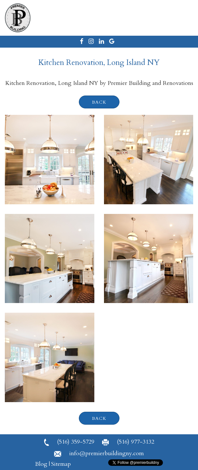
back (99, 102)
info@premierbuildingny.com (99, 453)
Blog (41, 464)
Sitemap (61, 464)
